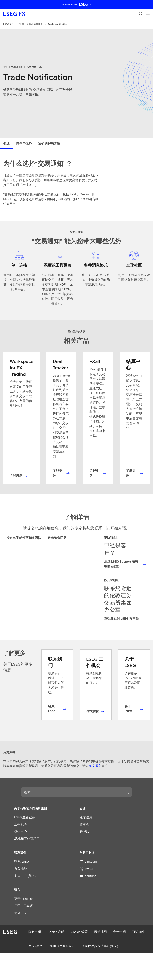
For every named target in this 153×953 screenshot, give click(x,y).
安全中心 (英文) (25, 876)
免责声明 (119, 932)
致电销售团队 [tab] (57, 538)
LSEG (86, 4)
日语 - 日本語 (23, 906)
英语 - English (23, 898)
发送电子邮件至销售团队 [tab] (23, 538)
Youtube (88, 876)
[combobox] (71, 792)
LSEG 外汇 (8, 24)
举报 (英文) (35, 946)
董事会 (84, 824)
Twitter (87, 868)
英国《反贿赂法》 (62, 946)
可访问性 (138, 932)
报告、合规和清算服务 (31, 24)
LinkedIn (88, 861)
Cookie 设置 (79, 932)
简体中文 (20, 913)
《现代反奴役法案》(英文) (99, 946)
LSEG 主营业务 (24, 817)
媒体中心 (20, 831)
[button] (43, 808)
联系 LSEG (21, 861)
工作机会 (20, 824)
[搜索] (140, 13)
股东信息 (86, 817)
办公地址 (20, 868)
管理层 (84, 831)
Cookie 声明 (55, 932)
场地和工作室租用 (27, 838)
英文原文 (95, 766)
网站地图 (100, 932)
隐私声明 (34, 932)
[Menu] (147, 13)
